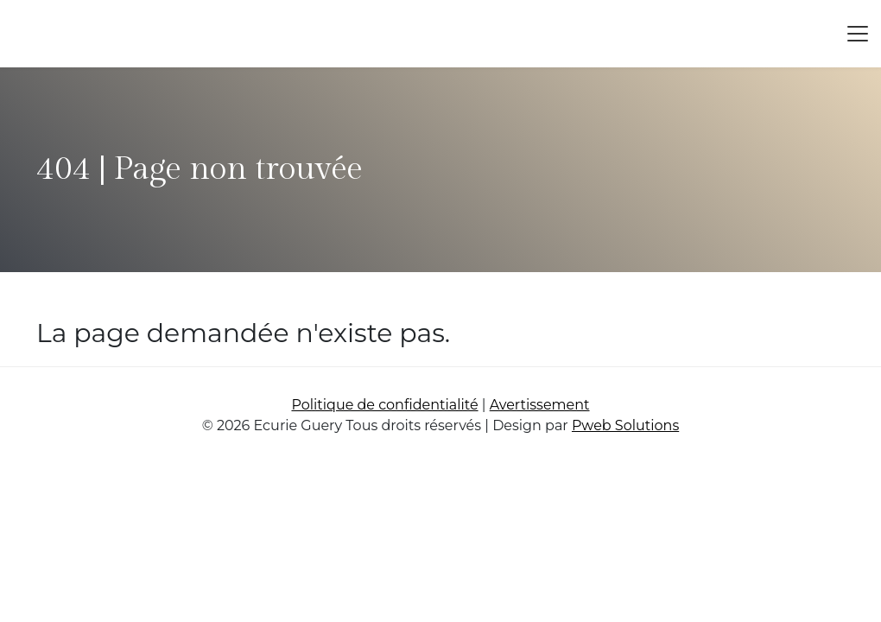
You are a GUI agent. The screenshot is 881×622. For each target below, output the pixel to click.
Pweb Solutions (625, 425)
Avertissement (540, 405)
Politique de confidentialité (384, 405)
